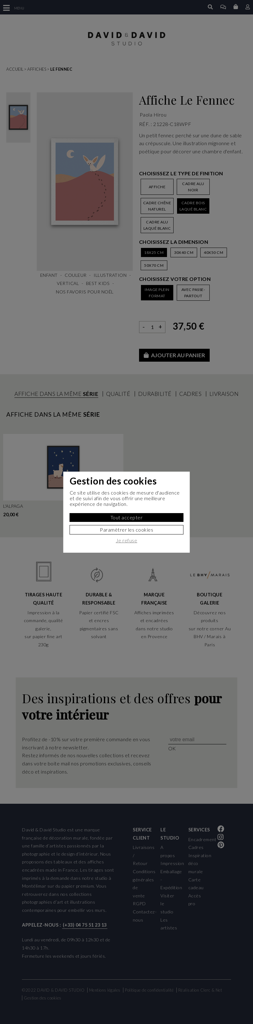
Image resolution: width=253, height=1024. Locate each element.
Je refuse (126, 540)
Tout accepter (126, 517)
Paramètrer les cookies (126, 530)
